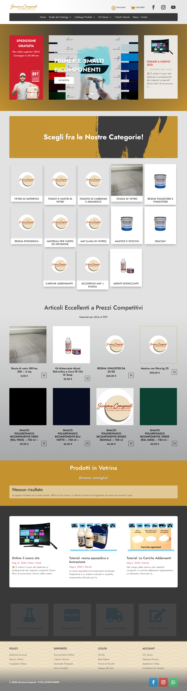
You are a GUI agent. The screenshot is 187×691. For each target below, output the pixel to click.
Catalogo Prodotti (83, 17)
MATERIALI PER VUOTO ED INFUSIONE (60, 227)
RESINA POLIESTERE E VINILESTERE (160, 184)
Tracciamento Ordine (64, 654)
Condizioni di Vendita (153, 668)
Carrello (140, 7)
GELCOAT (160, 225)
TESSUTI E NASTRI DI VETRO (60, 184)
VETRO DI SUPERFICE (27, 183)
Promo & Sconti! (106, 663)
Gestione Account (18, 654)
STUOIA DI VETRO (127, 183)
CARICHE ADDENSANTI (59, 267)
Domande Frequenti (63, 663)
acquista (64, 80)
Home (43, 17)
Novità (101, 654)
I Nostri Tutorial (122, 17)
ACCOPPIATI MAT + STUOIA (93, 269)
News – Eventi (140, 17)
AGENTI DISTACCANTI (126, 267)
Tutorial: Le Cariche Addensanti (149, 558)
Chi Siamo (103, 17)
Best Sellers (103, 659)
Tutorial (88, 566)
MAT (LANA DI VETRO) (93, 225)
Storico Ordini (16, 659)
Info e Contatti (61, 668)
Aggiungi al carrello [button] (43, 375)
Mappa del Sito (105, 668)
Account (120, 7)
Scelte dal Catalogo (59, 17)
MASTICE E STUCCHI (127, 225)
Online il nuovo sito (158, 63)
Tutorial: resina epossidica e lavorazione (89, 560)
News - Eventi (166, 69)
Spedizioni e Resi (150, 663)
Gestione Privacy (150, 659)
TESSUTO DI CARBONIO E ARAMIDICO (93, 184)
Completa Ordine (17, 663)
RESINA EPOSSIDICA (27, 225)
